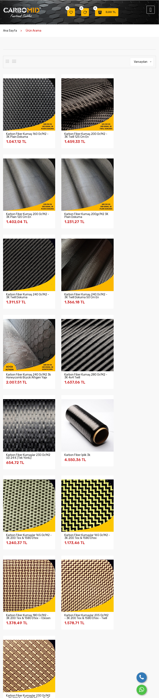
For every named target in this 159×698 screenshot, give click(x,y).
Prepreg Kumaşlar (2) (21, 529)
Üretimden (40, 642)
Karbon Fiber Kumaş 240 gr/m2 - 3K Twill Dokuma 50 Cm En (130, 207)
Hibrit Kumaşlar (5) (19, 495)
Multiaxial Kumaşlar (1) (22, 504)
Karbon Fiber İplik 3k (19, 359)
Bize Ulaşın (102, 642)
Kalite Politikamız (13, 653)
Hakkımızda (10, 642)
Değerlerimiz (11, 658)
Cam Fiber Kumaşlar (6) (22, 512)
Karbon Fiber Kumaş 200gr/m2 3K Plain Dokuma (26, 206)
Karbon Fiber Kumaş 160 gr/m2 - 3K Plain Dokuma (26, 131)
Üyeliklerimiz (11, 669)
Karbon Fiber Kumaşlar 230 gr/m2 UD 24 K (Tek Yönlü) (130, 283)
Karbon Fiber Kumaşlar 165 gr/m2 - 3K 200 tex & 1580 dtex (77, 362)
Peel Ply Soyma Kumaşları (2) (26, 520)
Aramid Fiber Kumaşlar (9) (24, 487)
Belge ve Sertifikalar (15, 664)
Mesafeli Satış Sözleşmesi (73, 660)
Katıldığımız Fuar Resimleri (44, 659)
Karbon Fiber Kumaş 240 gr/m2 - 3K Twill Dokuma (75, 206)
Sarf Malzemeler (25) (21, 546)
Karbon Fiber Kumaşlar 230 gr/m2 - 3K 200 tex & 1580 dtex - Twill (130, 440)
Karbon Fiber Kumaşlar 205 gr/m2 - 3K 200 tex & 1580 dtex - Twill (77, 440)
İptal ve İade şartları (77, 653)
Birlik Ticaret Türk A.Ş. (28, 691)
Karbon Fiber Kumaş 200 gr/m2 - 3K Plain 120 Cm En (130, 131)
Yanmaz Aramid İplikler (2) (24, 537)
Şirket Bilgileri (11, 648)
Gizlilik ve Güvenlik (75, 642)
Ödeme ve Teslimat (76, 668)
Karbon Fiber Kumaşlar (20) (25, 478)
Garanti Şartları (73, 648)
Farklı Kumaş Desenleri (41, 650)
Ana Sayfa (10, 31)
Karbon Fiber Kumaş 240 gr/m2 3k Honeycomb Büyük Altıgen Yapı (25, 284)
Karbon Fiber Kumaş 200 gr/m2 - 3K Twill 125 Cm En (76, 131)
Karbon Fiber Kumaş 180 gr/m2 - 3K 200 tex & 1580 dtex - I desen (26, 440)
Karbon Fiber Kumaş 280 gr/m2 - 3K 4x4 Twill (75, 283)
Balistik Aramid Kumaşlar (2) (25, 554)
